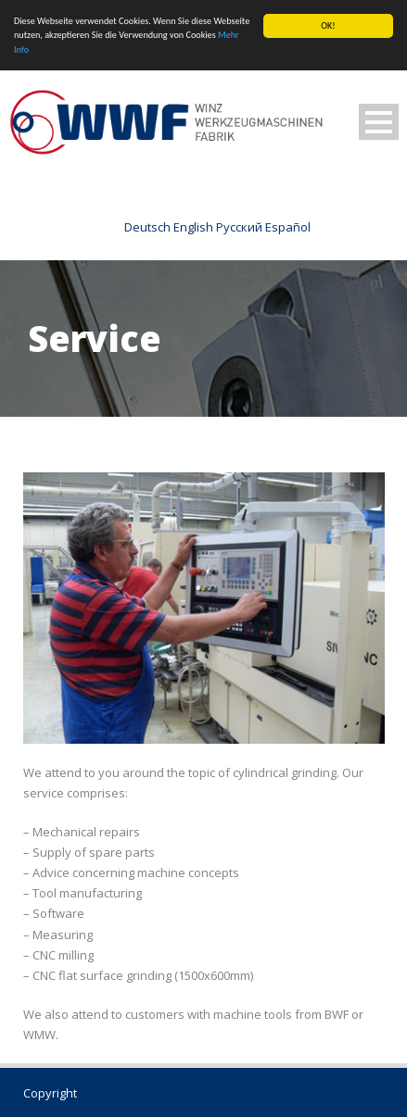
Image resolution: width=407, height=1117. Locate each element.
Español (288, 227)
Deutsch (147, 227)
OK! (328, 25)
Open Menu (379, 122)
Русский (239, 227)
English (193, 227)
